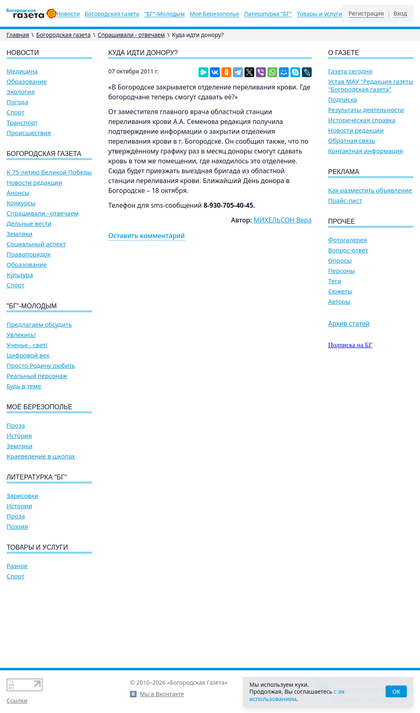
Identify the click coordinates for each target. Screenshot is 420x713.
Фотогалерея (347, 240)
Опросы (340, 260)
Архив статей (349, 323)
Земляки (19, 234)
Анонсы (18, 193)
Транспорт (22, 122)
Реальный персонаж (37, 376)
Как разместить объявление (370, 190)
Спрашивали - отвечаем (131, 35)
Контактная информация (365, 151)
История (19, 436)
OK (396, 691)
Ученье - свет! (27, 345)
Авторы (339, 301)
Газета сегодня (350, 71)
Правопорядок (28, 254)
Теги (334, 281)
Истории (19, 506)
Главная (18, 35)
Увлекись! (21, 335)
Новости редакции (34, 182)
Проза (16, 425)
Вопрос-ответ (348, 250)
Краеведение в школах (41, 456)
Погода (17, 102)
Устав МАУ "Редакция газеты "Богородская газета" (370, 85)
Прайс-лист (345, 200)
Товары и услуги (319, 14)
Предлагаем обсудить (39, 324)
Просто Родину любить (41, 365)
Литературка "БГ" (268, 14)
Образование (27, 81)
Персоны (341, 271)
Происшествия (29, 133)
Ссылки (17, 700)
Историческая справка (361, 120)
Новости (68, 14)
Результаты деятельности (366, 110)
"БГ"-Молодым (164, 14)
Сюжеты (340, 291)
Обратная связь (351, 140)
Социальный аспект (36, 244)
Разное (17, 566)
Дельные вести (29, 223)
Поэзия (17, 526)
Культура (20, 275)
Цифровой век (28, 355)
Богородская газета (112, 14)
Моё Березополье (214, 14)
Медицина (22, 71)
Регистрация (366, 13)
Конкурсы (21, 203)
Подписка (342, 99)
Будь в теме (24, 386)
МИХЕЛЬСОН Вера (282, 220)
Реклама (343, 171)
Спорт (16, 112)
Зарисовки (22, 496)
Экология (21, 92)
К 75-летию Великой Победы (49, 172)
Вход (400, 13)
